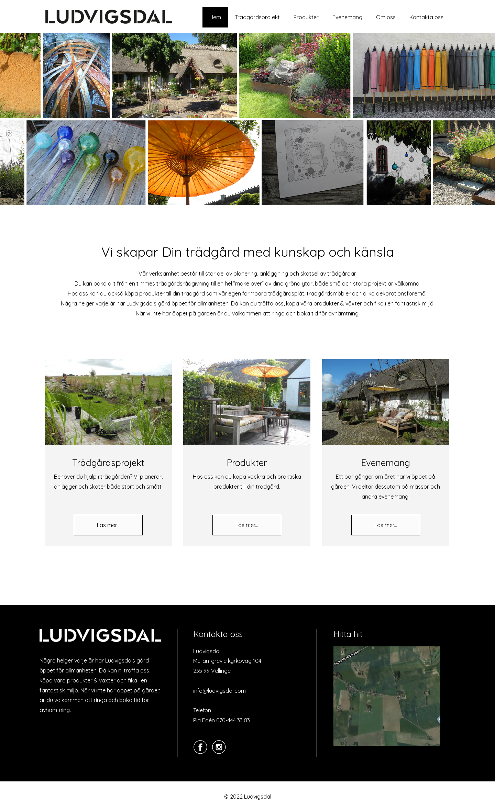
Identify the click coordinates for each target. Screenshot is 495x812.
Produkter (306, 17)
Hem (215, 17)
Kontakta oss (426, 17)
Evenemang (347, 17)
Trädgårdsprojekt (257, 17)
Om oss (386, 17)
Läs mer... (108, 525)
